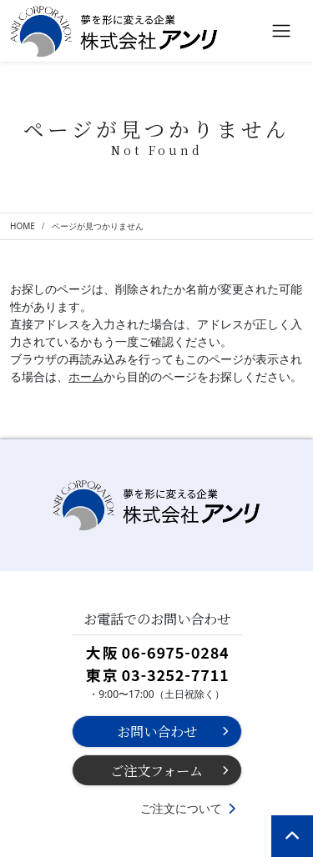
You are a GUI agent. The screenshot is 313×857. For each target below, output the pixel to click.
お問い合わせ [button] (157, 731)
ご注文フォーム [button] (156, 770)
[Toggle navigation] (281, 31)
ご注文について (181, 808)
